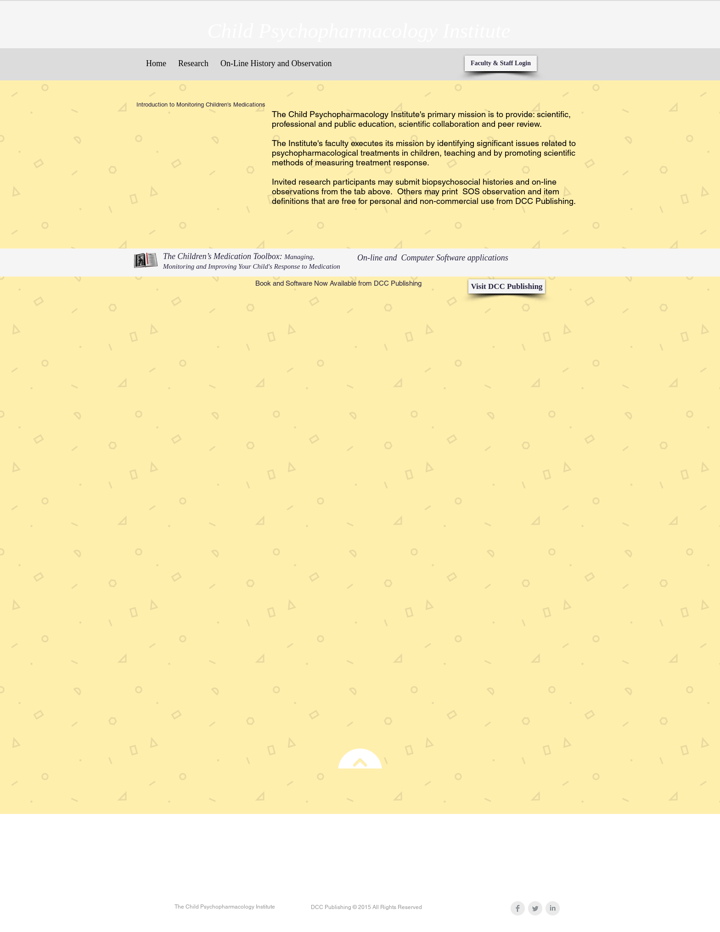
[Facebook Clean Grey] (518, 908)
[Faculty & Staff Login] (501, 63)
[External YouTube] (198, 159)
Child (230, 30)
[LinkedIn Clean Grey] (553, 908)
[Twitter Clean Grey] (535, 908)
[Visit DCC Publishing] (506, 286)
